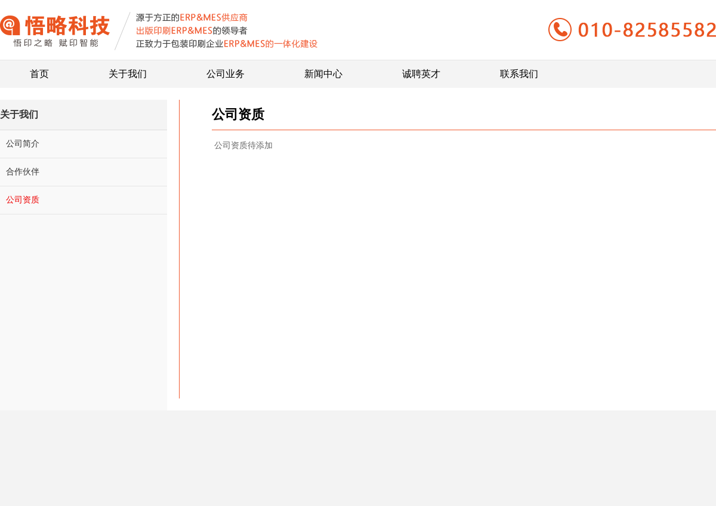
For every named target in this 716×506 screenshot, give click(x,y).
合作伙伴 (22, 171)
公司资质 (22, 199)
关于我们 (128, 69)
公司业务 (225, 69)
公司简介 (22, 143)
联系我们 (519, 69)
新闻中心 (323, 69)
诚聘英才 (421, 69)
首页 (39, 69)
